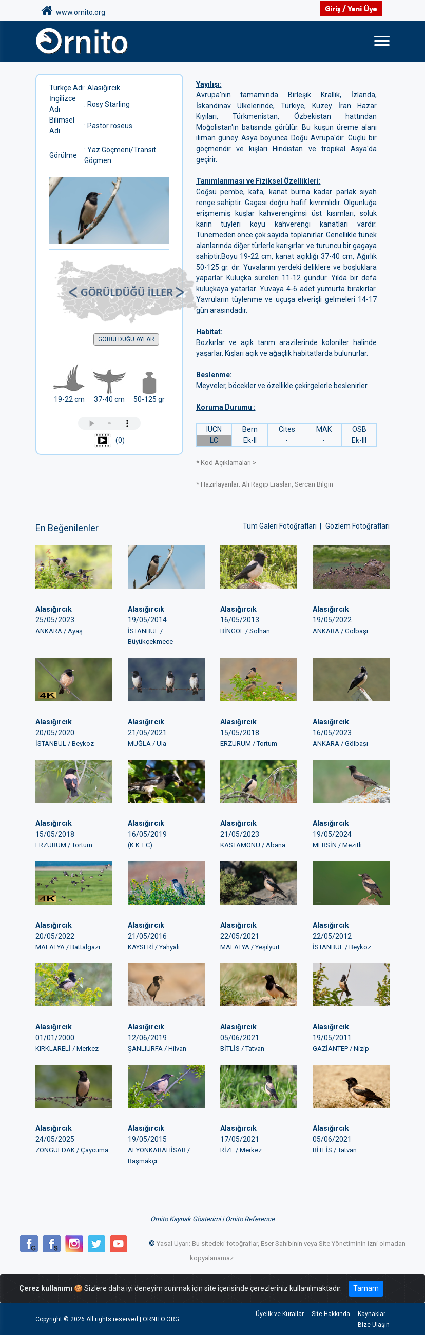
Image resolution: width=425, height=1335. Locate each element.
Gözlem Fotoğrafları (357, 526)
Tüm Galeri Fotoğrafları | (283, 526)
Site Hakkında (330, 1314)
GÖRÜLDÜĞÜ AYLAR (126, 339)
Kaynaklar (371, 1314)
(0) (109, 441)
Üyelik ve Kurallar (279, 1314)
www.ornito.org (73, 11)
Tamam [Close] (366, 1288)
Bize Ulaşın (374, 1324)
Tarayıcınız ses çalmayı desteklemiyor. (109, 423)
